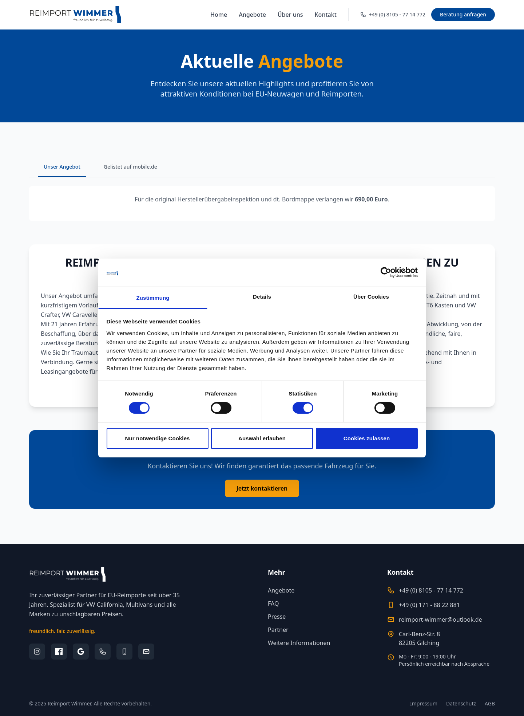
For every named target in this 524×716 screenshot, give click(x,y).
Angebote (252, 15)
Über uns (290, 15)
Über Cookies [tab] (371, 297)
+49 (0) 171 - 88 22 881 (429, 605)
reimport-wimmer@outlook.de (440, 619)
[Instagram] (37, 652)
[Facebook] (59, 652)
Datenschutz (461, 703)
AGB (490, 703)
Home (218, 15)
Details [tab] (262, 297)
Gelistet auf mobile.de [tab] (130, 166)
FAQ (273, 603)
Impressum (423, 703)
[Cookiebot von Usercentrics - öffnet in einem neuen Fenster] (386, 272)
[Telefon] (103, 652)
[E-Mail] (146, 652)
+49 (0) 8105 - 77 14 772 (431, 590)
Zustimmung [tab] (153, 298)
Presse (277, 617)
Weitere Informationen (299, 643)
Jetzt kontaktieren (262, 488)
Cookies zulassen (367, 438)
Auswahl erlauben (262, 438)
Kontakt (326, 15)
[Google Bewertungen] (81, 652)
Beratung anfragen (463, 14)
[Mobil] (124, 652)
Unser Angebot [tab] (62, 166)
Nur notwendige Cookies (157, 438)
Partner (278, 630)
